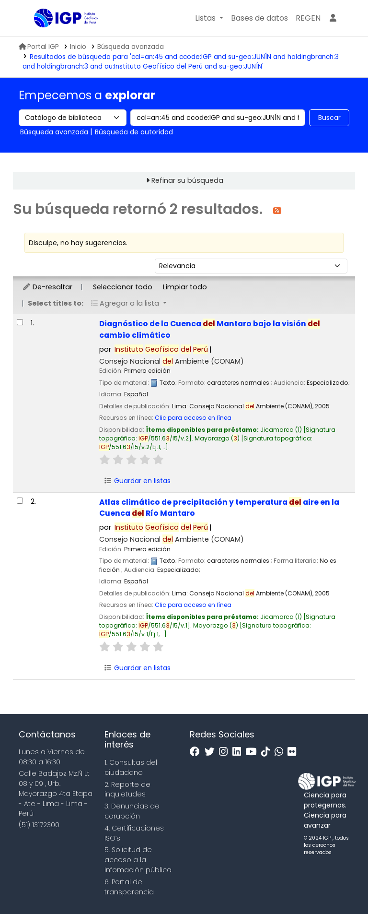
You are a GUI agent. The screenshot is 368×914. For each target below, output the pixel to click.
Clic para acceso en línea (193, 418)
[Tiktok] (268, 752)
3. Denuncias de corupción (132, 811)
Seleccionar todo (122, 287)
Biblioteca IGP (58, 37)
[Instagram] (225, 752)
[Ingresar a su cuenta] (333, 18)
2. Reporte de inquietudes (127, 789)
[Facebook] (197, 752)
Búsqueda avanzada (130, 46)
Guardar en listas (137, 481)
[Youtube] (253, 752)
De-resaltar (47, 287)
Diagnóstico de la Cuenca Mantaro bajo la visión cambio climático (209, 329)
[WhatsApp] (281, 752)
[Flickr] (294, 752)
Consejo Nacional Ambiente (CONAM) (171, 361)
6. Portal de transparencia (129, 887)
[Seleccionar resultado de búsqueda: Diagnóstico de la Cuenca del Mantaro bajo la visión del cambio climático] (20, 322)
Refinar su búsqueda (187, 180)
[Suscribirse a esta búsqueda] (277, 210)
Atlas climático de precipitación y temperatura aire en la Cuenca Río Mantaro (219, 507)
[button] (209, 18)
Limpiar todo (185, 287)
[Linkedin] (239, 752)
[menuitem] (308, 18)
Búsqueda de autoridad (134, 132)
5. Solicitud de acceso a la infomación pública (138, 860)
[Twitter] (212, 752)
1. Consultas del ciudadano (130, 767)
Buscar (329, 117)
